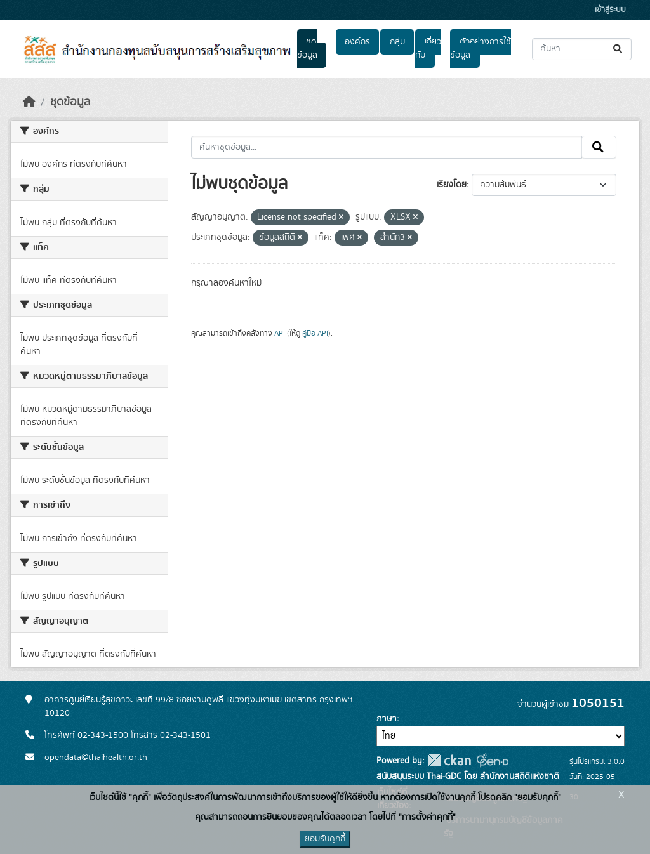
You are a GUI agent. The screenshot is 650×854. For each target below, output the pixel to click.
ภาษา (386, 719)
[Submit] (618, 49)
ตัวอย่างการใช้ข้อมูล (480, 49)
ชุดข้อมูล (307, 49)
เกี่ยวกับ (428, 49)
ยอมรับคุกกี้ (325, 838)
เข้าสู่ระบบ (610, 10)
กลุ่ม (397, 42)
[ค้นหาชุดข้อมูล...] (582, 49)
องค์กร (357, 42)
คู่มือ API (315, 333)
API (279, 333)
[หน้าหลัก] (29, 102)
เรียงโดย (452, 184)
